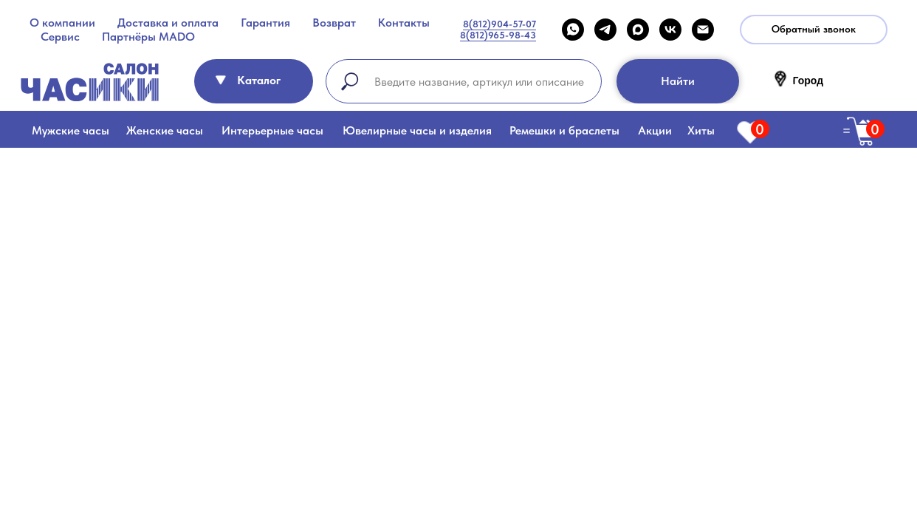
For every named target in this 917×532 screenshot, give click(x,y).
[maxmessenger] (638, 29)
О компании (62, 23)
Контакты (404, 23)
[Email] (703, 29)
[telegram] (605, 29)
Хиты (701, 130)
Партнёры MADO (148, 37)
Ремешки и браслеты (564, 130)
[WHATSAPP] (573, 29)
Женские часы (164, 130)
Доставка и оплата (168, 23)
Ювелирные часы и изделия (417, 130)
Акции (655, 130)
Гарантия (265, 23)
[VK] (670, 29)
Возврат (334, 23)
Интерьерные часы (272, 130)
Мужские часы (70, 130)
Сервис (60, 37)
